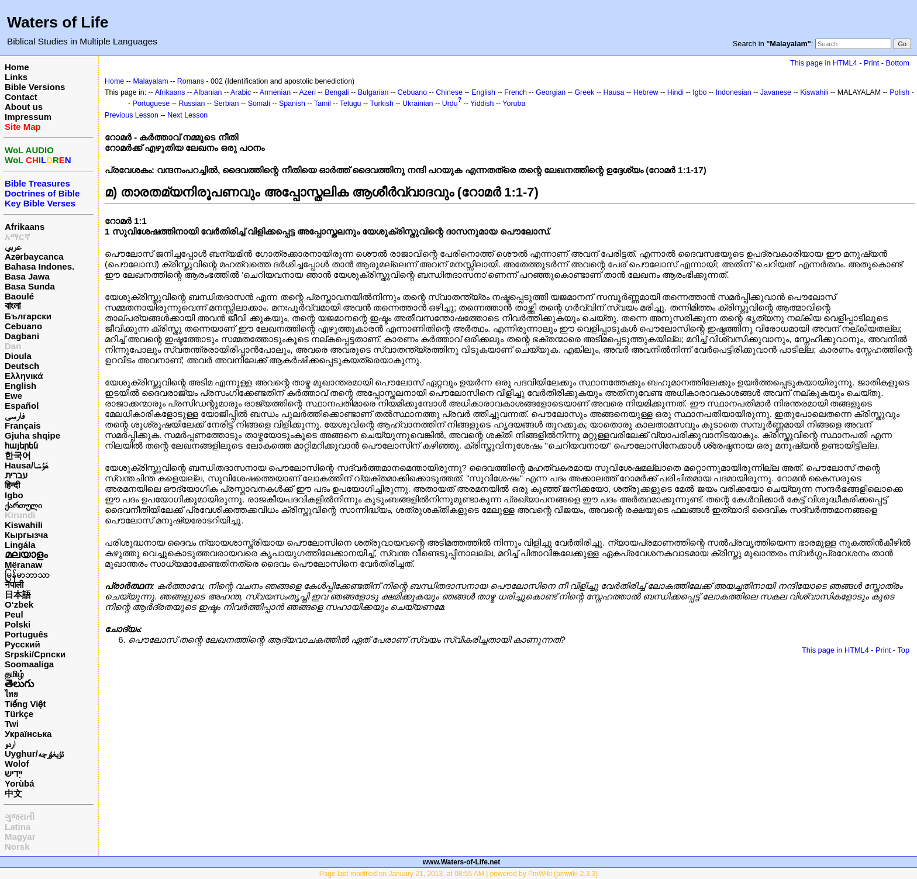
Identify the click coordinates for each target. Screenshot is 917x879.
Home (17, 67)
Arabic (240, 92)
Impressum (28, 117)
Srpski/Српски (35, 654)
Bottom (897, 62)
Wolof (17, 763)
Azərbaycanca (34, 256)
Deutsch (22, 366)
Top (903, 650)
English (20, 386)
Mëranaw (23, 565)
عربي (13, 246)
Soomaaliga (29, 664)
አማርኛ (17, 237)
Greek (584, 92)
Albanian (208, 92)
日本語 (18, 594)
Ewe (13, 396)
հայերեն (21, 445)
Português (26, 634)
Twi (12, 724)
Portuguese (151, 103)
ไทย (11, 694)
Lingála (20, 545)
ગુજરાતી (20, 817)
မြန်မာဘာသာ (27, 575)
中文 (13, 793)
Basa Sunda (30, 286)
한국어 (18, 455)
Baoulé (19, 296)
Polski (17, 624)
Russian (191, 103)
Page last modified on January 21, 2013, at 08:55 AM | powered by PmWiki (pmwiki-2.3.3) (458, 874)
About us (24, 107)
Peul (14, 614)
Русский (22, 644)
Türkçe (19, 714)
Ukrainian (417, 103)
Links (16, 77)
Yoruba (513, 103)
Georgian (551, 92)
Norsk (17, 847)
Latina (17, 827)
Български (28, 316)
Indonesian (733, 92)
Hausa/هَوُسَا (27, 465)
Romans (190, 81)
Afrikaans (24, 227)
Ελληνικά (24, 376)
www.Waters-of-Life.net (461, 862)
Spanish (292, 103)
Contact (21, 97)
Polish (899, 92)
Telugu (350, 103)
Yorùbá (20, 783)
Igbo (14, 495)
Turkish (381, 103)
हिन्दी (12, 485)
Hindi (675, 92)
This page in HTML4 (823, 62)
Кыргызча (26, 535)
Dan (13, 346)
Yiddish (482, 103)
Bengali (337, 92)
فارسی (15, 415)
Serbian (226, 103)
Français (23, 425)
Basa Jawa (27, 276)
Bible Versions (35, 87)
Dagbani (22, 336)
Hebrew (646, 92)
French (515, 92)
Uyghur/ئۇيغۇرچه (34, 754)
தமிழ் (14, 674)
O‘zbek (19, 604)
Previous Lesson (131, 115)
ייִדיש (13, 773)
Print (871, 62)
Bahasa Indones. (39, 266)
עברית (16, 475)
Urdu (450, 103)
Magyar (20, 837)
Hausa (614, 92)
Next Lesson (187, 115)
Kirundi (20, 515)
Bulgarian (373, 92)
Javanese (775, 92)
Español (22, 406)
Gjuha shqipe (32, 435)
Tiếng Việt (25, 704)
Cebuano (23, 326)
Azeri (307, 92)
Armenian (275, 92)
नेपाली (14, 585)
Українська (28, 734)
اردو (10, 744)
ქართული (23, 505)
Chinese (449, 92)
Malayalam (150, 81)
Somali (259, 103)
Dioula (18, 356)
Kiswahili (24, 525)
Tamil (322, 103)
